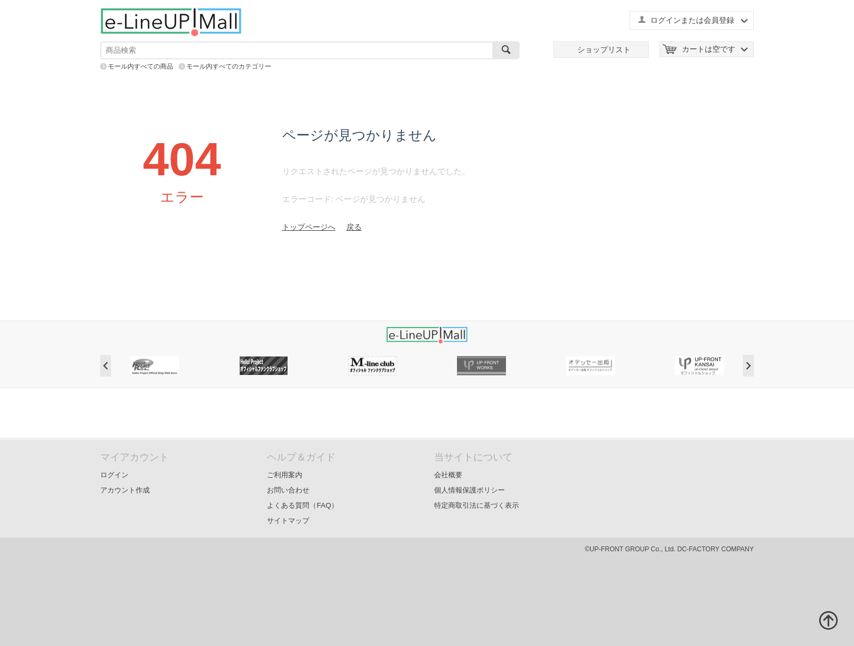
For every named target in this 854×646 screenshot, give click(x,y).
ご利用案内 (284, 475)
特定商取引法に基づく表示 (476, 505)
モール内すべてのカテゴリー (228, 66)
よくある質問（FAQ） (302, 505)
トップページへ (308, 227)
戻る (354, 227)
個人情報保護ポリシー (469, 490)
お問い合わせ (288, 490)
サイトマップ (288, 520)
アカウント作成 (125, 490)
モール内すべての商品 (140, 66)
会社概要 (448, 475)
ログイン (114, 475)
